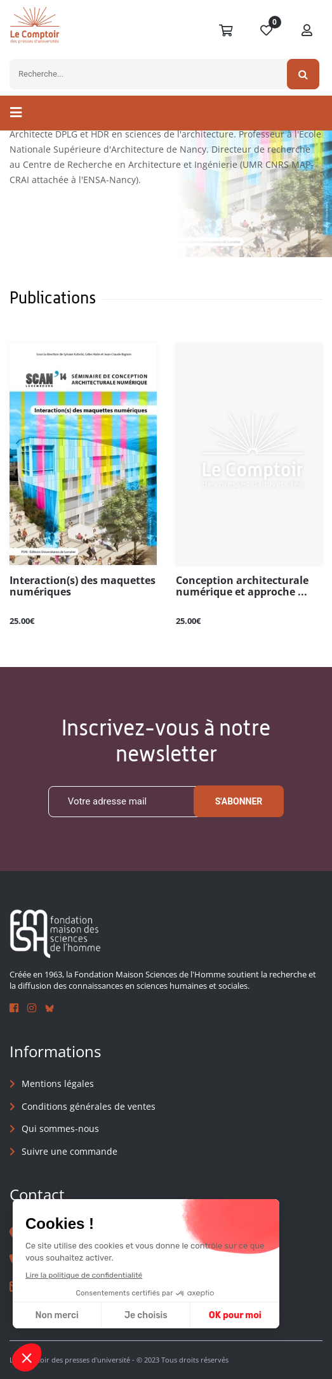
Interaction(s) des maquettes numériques (83, 587)
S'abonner (239, 801)
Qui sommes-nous (60, 1129)
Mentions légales (58, 1083)
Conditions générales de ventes (89, 1106)
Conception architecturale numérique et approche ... (242, 587)
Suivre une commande (69, 1151)
